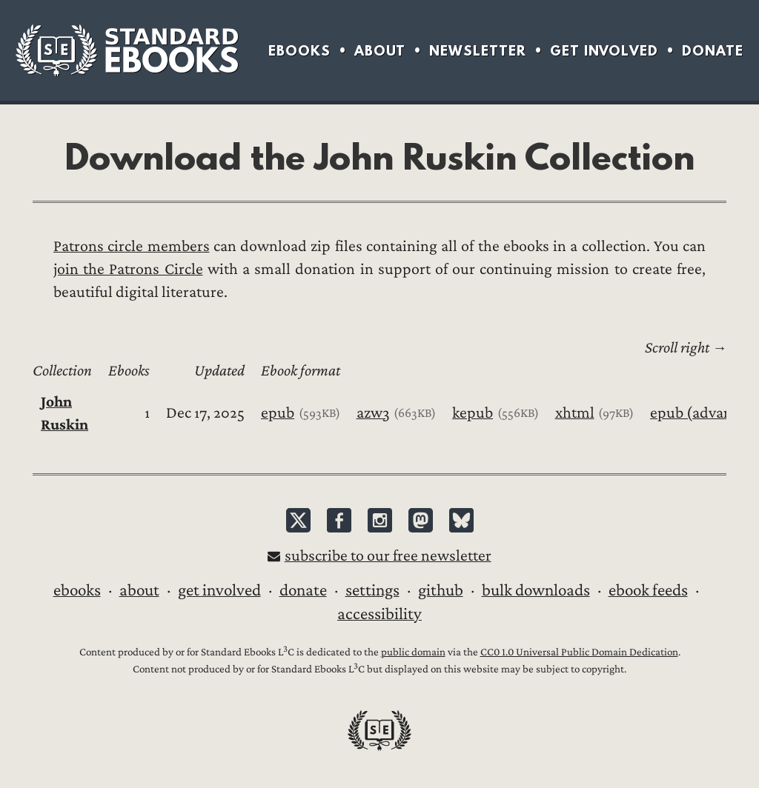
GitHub (440, 590)
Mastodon (420, 520)
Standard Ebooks (127, 50)
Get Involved (604, 50)
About (379, 50)
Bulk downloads (536, 590)
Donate (712, 50)
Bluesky (461, 520)
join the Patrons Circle (128, 269)
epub (277, 413)
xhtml (574, 413)
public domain (413, 652)
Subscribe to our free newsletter (388, 556)
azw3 (373, 413)
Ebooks (299, 50)
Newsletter (477, 50)
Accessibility (379, 614)
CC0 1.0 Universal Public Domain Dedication (579, 652)
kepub (472, 413)
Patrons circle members (131, 246)
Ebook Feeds (648, 590)
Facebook (339, 520)
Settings (372, 590)
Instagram (380, 520)
